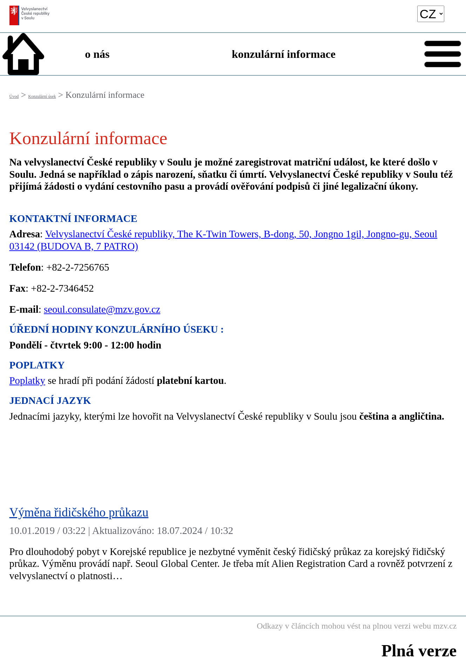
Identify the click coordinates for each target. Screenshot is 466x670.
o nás (97, 54)
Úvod (14, 96)
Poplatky (27, 380)
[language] (430, 14)
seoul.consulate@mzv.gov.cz (102, 309)
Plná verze (419, 650)
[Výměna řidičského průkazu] (233, 546)
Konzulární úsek (42, 96)
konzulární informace (284, 54)
